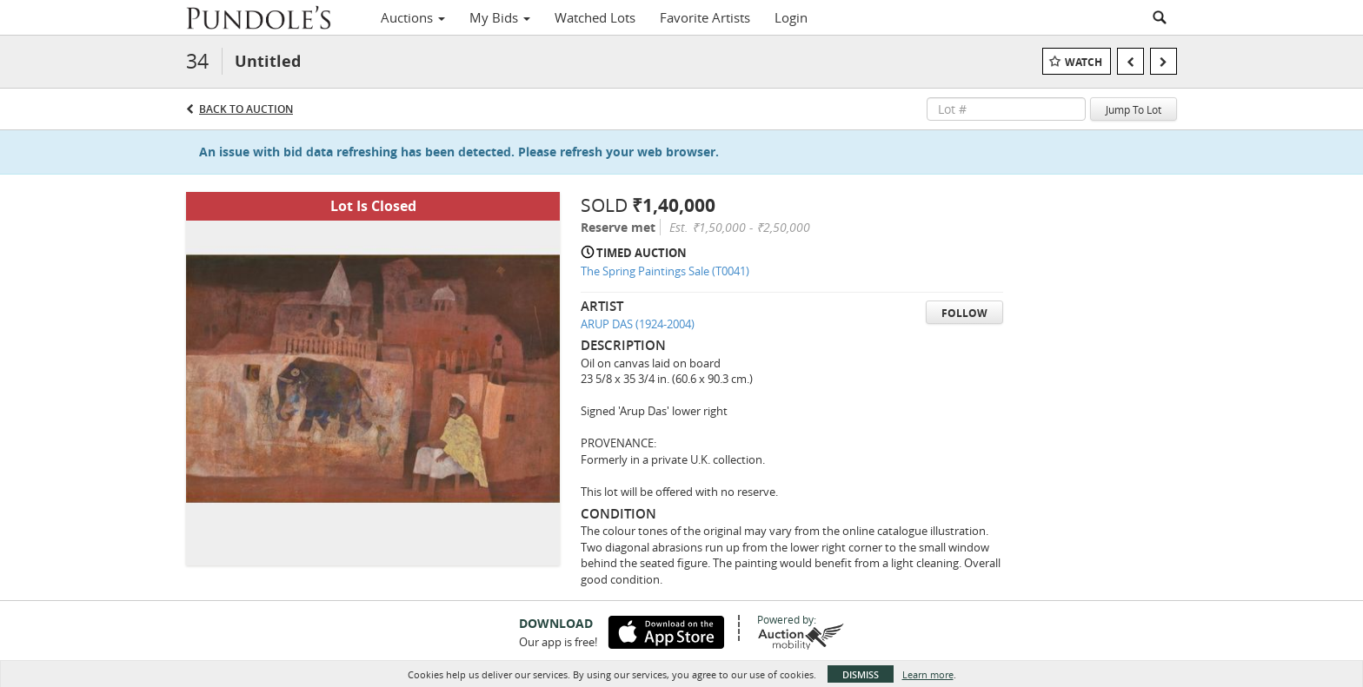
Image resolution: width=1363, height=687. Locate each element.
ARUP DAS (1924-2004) (638, 324)
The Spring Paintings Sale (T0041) (665, 271)
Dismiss (860, 674)
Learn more (928, 674)
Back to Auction (246, 109)
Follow (964, 313)
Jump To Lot (1133, 109)
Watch (1083, 62)
